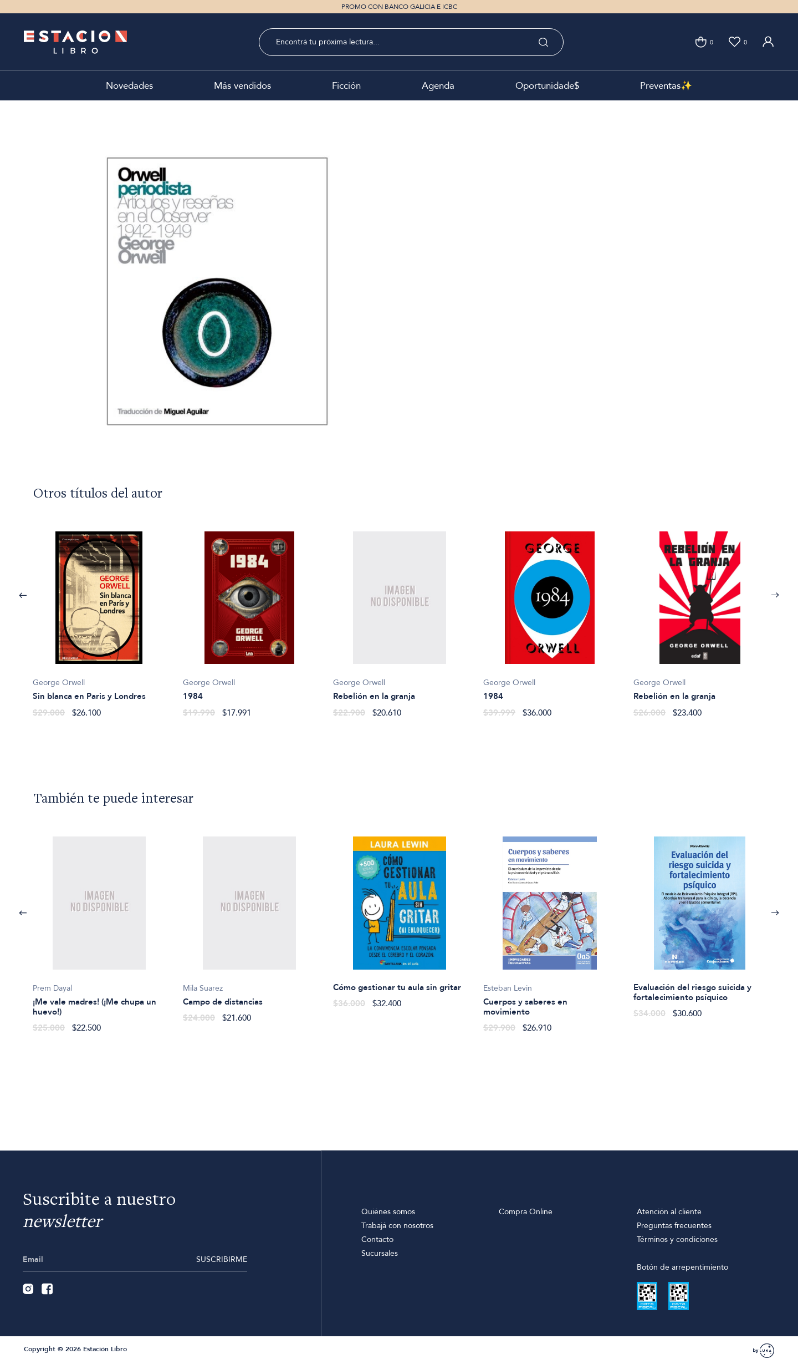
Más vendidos (242, 85)
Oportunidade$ (547, 85)
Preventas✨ (666, 85)
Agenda (438, 85)
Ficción (346, 85)
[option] (99, 618)
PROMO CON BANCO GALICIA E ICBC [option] (399, 6)
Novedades (129, 85)
